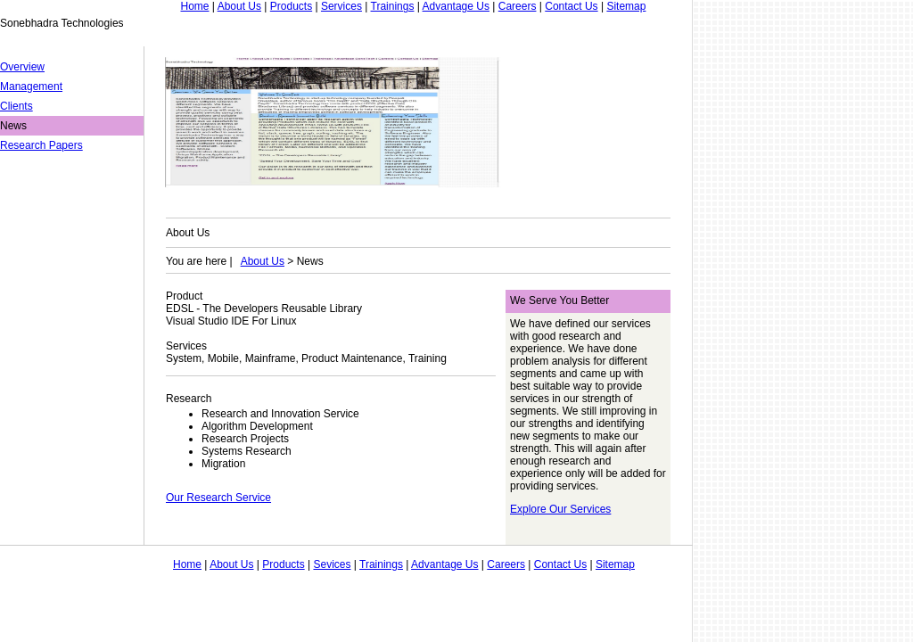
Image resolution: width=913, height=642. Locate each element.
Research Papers (41, 145)
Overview (22, 67)
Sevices (331, 564)
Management (31, 86)
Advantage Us (456, 6)
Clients (16, 106)
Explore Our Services (560, 509)
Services (341, 6)
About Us (239, 6)
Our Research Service (218, 497)
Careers (517, 6)
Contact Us (571, 6)
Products (291, 6)
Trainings (393, 6)
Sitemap (626, 6)
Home (194, 6)
